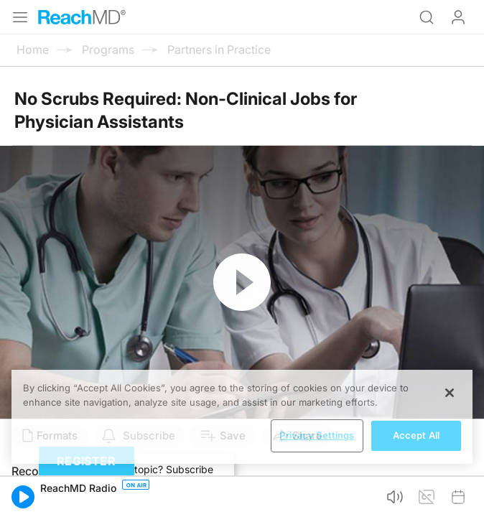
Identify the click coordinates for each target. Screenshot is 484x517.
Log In (458, 17)
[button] (22, 496)
